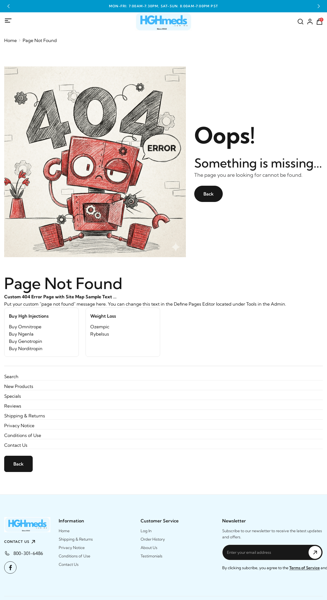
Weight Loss (103, 316)
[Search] (300, 21)
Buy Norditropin (25, 348)
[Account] (310, 21)
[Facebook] (10, 567)
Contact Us (15, 445)
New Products (18, 386)
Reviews (12, 406)
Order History (153, 539)
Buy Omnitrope (25, 326)
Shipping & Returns (24, 415)
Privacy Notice (19, 425)
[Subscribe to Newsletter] (315, 552)
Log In (146, 530)
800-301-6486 (28, 553)
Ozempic (99, 326)
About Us (149, 547)
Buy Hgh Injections (29, 316)
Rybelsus (99, 334)
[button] (8, 6)
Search (11, 376)
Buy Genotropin (25, 341)
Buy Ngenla (21, 334)
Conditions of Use (22, 435)
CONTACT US (20, 542)
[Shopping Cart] (319, 21)
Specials (12, 396)
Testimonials (151, 556)
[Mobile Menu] (8, 20)
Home (10, 40)
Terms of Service (304, 567)
